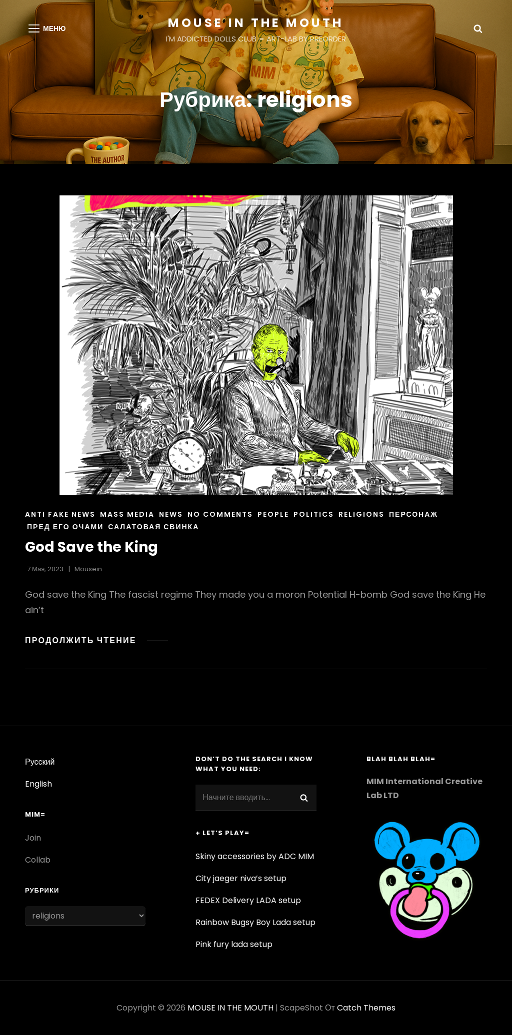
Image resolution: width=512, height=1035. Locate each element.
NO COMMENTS (220, 514)
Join (33, 838)
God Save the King (91, 547)
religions (361, 514)
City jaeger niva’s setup (241, 878)
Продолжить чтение (93, 640)
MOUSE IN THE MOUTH (256, 22)
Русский (39, 762)
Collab (37, 860)
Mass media (127, 514)
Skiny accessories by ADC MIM (255, 856)
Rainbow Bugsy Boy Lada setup (256, 922)
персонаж (413, 514)
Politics (314, 514)
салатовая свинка (153, 527)
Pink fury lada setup (234, 944)
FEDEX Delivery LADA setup (248, 900)
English (38, 784)
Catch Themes (366, 1008)
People (273, 514)
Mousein (88, 569)
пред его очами (65, 527)
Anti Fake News (60, 514)
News (171, 514)
